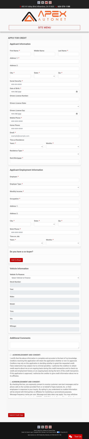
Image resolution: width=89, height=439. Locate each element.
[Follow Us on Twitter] (42, 2)
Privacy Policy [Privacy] (52, 430)
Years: (12, 143)
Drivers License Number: (19, 96)
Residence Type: (16, 151)
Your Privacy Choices (53, 432)
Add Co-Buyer (16, 260)
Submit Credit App (16, 415)
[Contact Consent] (10, 382)
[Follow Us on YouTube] (46, 2)
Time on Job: (15, 236)
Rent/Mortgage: (16, 158)
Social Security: (16, 81)
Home (35, 430)
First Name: (14, 51)
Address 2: (14, 65)
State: (36, 73)
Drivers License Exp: (17, 111)
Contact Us (45, 430)
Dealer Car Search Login (27, 432)
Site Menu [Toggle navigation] (44, 27)
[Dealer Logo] (44, 16)
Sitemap (43, 432)
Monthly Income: (16, 191)
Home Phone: (15, 125)
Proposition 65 (64, 432)
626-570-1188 (64, 6)
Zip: (59, 73)
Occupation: (14, 199)
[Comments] (44, 345)
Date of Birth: (15, 88)
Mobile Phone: (15, 118)
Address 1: (14, 58)
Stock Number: (15, 282)
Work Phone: (15, 229)
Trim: (12, 311)
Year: (12, 289)
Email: (12, 133)
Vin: (11, 319)
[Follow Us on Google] (50, 2)
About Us (40, 430)
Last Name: (62, 51)
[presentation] (24, 407)
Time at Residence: (17, 140)
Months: (49, 143)
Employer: (13, 177)
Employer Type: (15, 184)
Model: (12, 304)
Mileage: (13, 326)
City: (11, 73)
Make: (12, 297)
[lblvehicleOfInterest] (44, 278)
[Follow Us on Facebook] (38, 2)
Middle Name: (39, 51)
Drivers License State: (18, 103)
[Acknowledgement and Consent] (10, 354)
